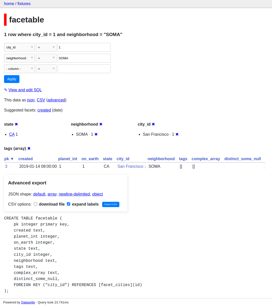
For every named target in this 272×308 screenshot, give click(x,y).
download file (49, 204)
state (107, 159)
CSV (41, 100)
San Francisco (130, 166)
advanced (56, 100)
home (9, 4)
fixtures (24, 4)
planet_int (67, 159)
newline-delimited (74, 194)
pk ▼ (9, 159)
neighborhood (161, 159)
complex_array (206, 159)
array (52, 194)
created (44, 110)
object (97, 194)
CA (11, 134)
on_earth (90, 159)
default (39, 194)
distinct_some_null (242, 159)
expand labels (83, 204)
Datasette (28, 302)
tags (183, 159)
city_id (123, 159)
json (31, 100)
